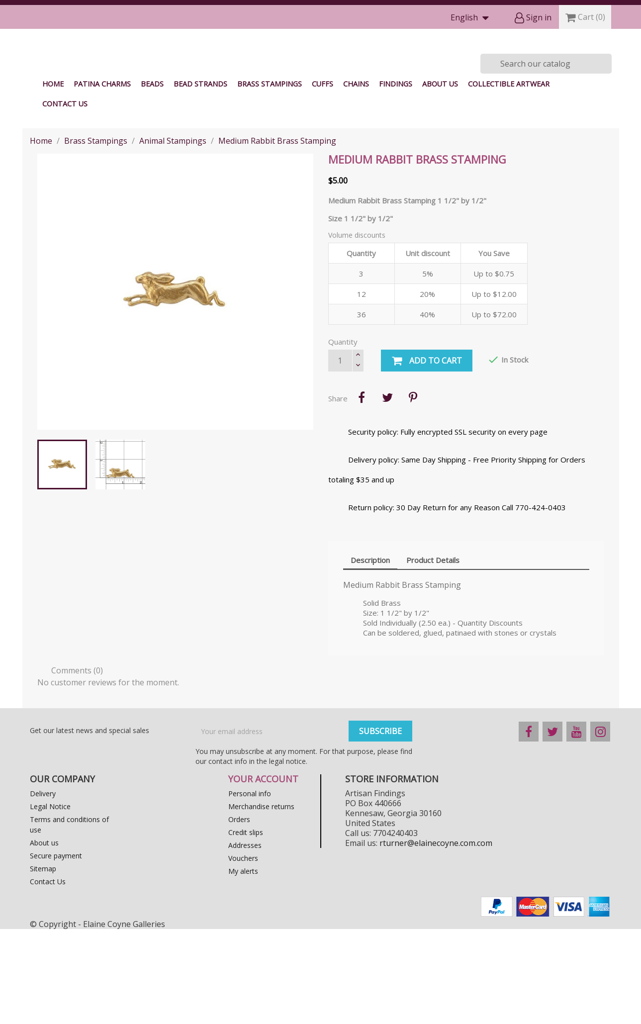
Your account (263, 874)
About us (440, 179)
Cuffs (322, 179)
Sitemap (43, 963)
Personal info (249, 888)
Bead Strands (200, 179)
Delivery (43, 888)
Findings (395, 179)
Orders (239, 914)
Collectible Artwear (508, 179)
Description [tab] (370, 655)
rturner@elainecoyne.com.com (435, 937)
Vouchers (243, 953)
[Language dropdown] (472, 18)
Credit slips (245, 927)
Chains (356, 179)
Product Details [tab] (432, 655)
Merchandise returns (261, 901)
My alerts (243, 966)
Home (53, 179)
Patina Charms (102, 179)
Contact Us (65, 198)
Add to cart (426, 456)
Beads (152, 179)
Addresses (245, 940)
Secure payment (56, 950)
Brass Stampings (269, 179)
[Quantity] (340, 455)
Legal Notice (50, 901)
